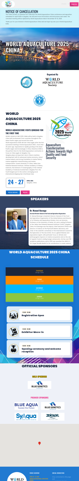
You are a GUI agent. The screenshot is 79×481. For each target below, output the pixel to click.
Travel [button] (64, 4)
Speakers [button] (31, 4)
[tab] (39, 252)
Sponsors (51, 4)
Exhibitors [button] (38, 4)
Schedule (45, 4)
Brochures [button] (58, 4)
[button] (39, 420)
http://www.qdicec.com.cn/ (38, 463)
